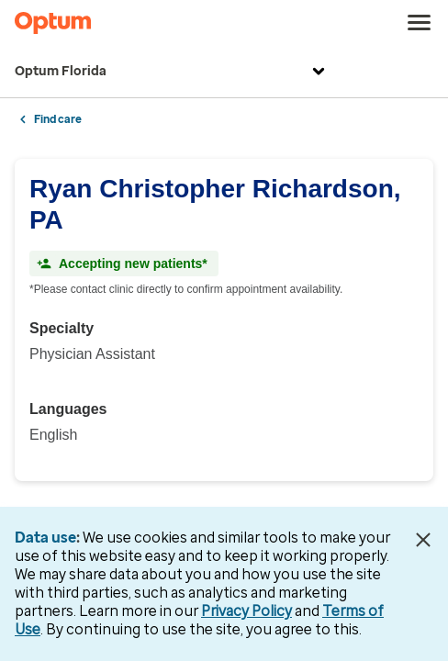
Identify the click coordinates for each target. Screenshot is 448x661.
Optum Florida (172, 72)
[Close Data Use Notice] (423, 540)
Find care (58, 119)
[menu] (419, 23)
